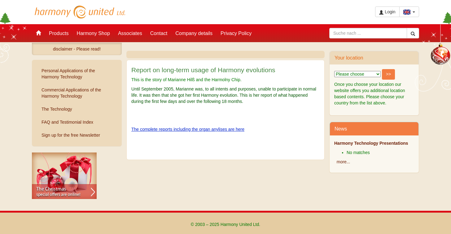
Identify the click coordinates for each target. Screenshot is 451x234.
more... (343, 161)
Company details (193, 33)
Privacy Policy (236, 33)
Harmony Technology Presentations (371, 143)
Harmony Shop (93, 33)
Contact (158, 33)
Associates (130, 33)
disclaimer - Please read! (77, 48)
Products (59, 33)
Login (387, 12)
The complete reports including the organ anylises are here (187, 129)
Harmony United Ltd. (80, 12)
